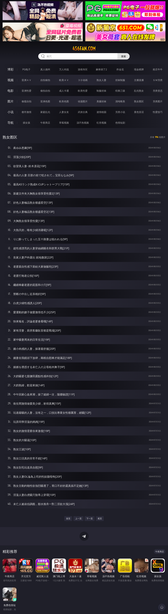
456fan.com (83, 49)
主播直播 (139, 80)
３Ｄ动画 (83, 80)
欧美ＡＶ (64, 80)
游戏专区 (83, 69)
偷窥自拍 (26, 101)
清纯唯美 (120, 101)
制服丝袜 (101, 90)
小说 (10, 112)
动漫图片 (83, 101)
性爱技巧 (158, 112)
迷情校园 (101, 112)
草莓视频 (64, 122)
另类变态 (158, 90)
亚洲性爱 (26, 90)
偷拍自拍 (45, 90)
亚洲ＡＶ (26, 80)
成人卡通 (64, 90)
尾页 (100, 518)
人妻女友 (64, 112)
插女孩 (26, 122)
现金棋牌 (139, 69)
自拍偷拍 (45, 80)
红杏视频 (101, 122)
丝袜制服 (120, 80)
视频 (10, 80)
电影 (10, 91)
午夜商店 (45, 122)
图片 (10, 101)
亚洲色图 (45, 101)
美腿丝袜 (101, 101)
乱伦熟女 (139, 90)
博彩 (10, 69)
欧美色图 (64, 101)
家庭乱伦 (45, 112)
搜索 (123, 56)
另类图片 (158, 101)
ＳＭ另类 (158, 80)
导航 (10, 123)
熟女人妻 (101, 80)
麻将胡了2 (101, 69)
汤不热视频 (83, 122)
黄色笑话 (139, 112)
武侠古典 (83, 112)
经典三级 (120, 90)
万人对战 (64, 69)
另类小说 (120, 112)
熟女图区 (139, 101)
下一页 (89, 518)
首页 (68, 518)
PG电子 (26, 69)
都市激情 (26, 112)
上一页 (78, 518)
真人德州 (45, 69)
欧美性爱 (83, 90)
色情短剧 (120, 122)
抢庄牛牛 (158, 69)
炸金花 (120, 69)
